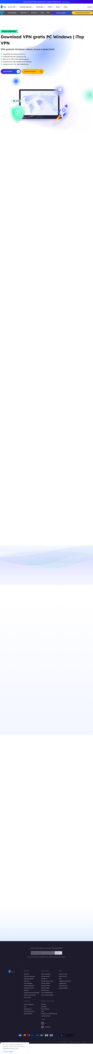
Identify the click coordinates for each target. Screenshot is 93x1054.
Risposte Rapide (63, 988)
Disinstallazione (28, 1013)
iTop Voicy (26, 981)
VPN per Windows (46, 974)
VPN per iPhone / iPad (47, 981)
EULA (84, 1041)
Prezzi (65, 7)
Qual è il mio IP (63, 976)
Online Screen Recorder (30, 995)
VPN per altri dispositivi (47, 995)
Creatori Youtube (45, 1016)
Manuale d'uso (27, 1009)
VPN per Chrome (45, 985)
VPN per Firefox (45, 988)
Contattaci (44, 1006)
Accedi (89, 7)
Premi (42, 1011)
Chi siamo (43, 1004)
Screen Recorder (63, 985)
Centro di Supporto (29, 1004)
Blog (42, 12)
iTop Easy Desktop (29, 978)
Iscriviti (57, 953)
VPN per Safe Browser (47, 992)
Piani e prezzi (27, 997)
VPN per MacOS (45, 976)
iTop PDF (26, 990)
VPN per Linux (45, 990)
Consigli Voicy (62, 983)
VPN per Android (45, 983)
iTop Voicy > (66, 2)
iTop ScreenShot (28, 983)
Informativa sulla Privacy (10, 1048)
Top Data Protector (29, 988)
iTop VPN (26, 974)
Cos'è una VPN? (63, 974)
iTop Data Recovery (29, 985)
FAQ (47, 12)
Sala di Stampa (45, 1009)
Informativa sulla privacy (74, 1041)
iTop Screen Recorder (29, 976)
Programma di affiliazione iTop (49, 1013)
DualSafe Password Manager (31, 992)
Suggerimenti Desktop (65, 981)
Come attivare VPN (29, 1011)
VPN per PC (44, 978)
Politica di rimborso (62, 1041)
